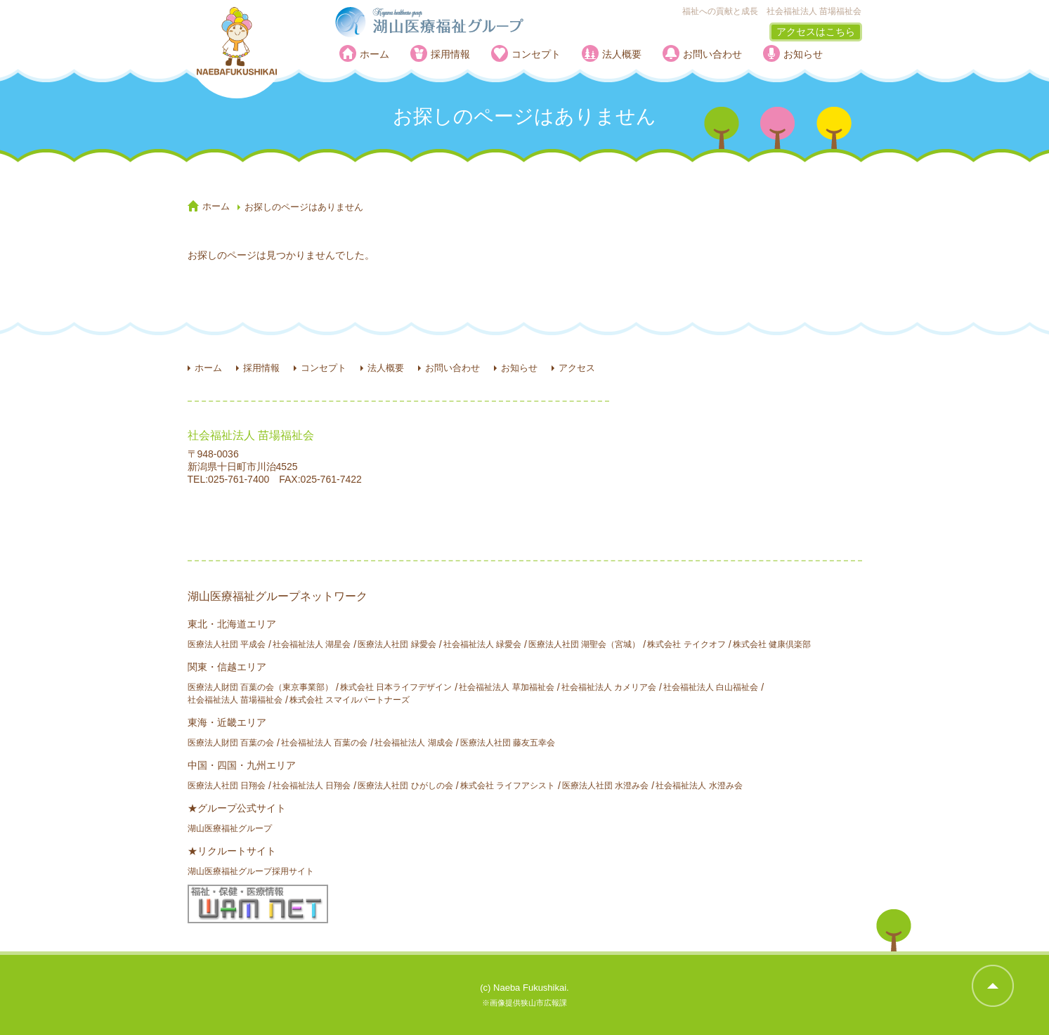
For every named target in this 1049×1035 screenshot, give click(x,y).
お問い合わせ (712, 54)
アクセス (577, 367)
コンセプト (536, 54)
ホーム (374, 54)
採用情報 (450, 54)
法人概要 (621, 54)
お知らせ (803, 54)
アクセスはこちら (815, 31)
